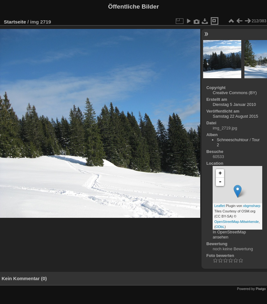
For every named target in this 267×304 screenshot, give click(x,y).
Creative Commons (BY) (235, 92)
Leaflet (219, 206)
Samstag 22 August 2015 (235, 116)
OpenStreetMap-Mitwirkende (236, 222)
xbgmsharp (251, 206)
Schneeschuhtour (233, 139)
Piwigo (261, 289)
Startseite (15, 21)
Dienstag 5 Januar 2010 (234, 104)
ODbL (220, 227)
